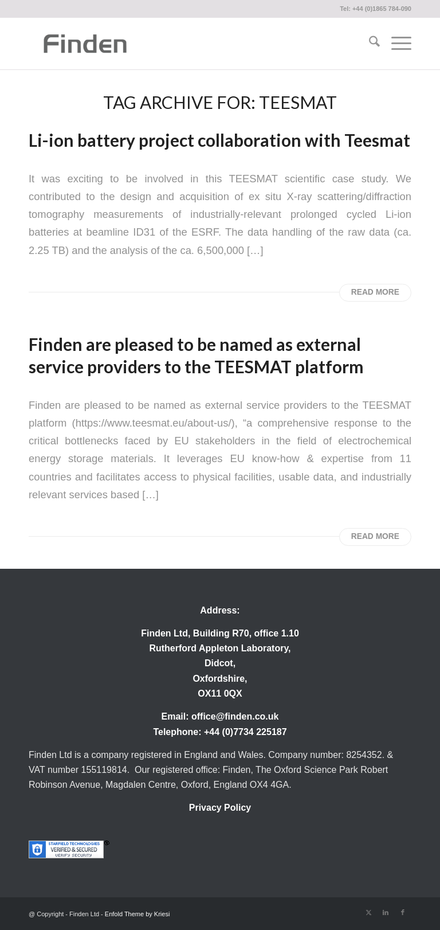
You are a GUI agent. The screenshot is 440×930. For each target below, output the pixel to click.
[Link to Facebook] (402, 912)
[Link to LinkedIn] (385, 912)
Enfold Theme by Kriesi (137, 914)
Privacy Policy (220, 807)
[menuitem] (369, 43)
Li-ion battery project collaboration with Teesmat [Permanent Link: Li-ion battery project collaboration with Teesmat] (219, 140)
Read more (375, 292)
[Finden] (85, 43)
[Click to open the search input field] (369, 43)
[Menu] (395, 43)
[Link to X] (368, 912)
